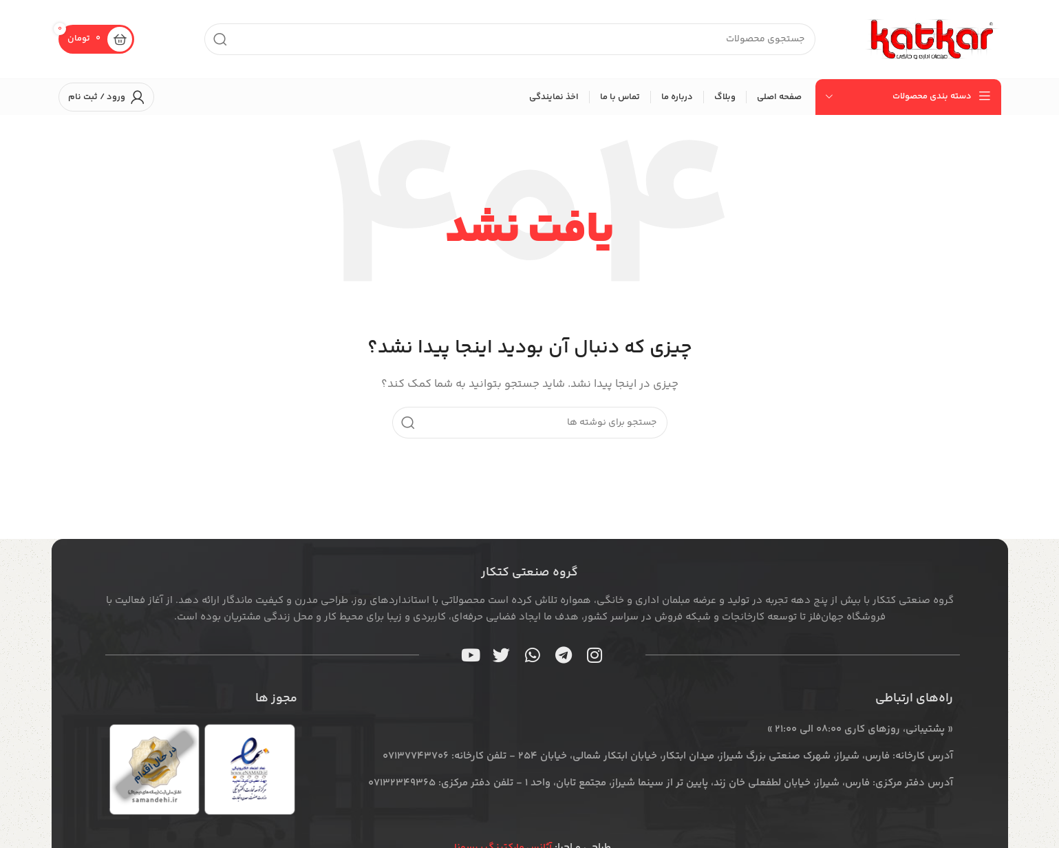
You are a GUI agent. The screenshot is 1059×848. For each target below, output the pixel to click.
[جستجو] (509, 39)
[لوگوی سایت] (932, 39)
